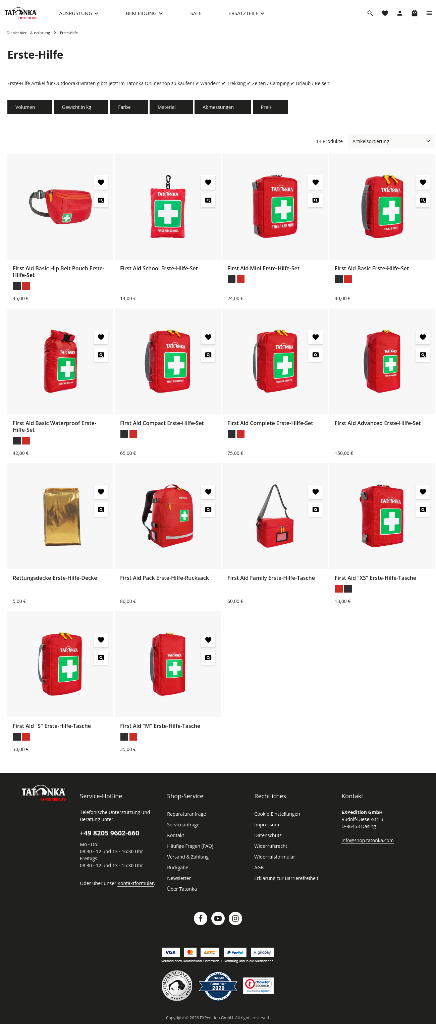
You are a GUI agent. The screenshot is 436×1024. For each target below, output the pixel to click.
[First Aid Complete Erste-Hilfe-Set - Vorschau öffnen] (315, 359)
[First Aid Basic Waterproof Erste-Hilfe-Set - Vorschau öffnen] (101, 359)
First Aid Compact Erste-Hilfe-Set (162, 427)
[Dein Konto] (399, 15)
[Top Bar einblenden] (429, 15)
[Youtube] (218, 922)
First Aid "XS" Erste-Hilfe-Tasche (376, 582)
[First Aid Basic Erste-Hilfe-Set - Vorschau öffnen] (423, 204)
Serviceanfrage (183, 828)
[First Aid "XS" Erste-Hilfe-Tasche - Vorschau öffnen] (423, 513)
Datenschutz (267, 839)
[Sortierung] (391, 145)
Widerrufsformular (272, 861)
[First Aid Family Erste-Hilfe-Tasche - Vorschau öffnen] (315, 513)
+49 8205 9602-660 (109, 837)
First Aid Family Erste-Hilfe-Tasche (271, 582)
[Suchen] (370, 15)
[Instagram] (235, 922)
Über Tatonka (181, 893)
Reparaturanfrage (185, 818)
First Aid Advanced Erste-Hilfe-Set (378, 427)
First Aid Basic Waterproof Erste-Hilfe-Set (55, 430)
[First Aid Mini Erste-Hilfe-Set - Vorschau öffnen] (315, 204)
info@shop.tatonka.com (366, 844)
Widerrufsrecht (269, 850)
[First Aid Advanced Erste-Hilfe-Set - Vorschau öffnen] (423, 359)
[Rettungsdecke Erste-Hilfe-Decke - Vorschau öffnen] (101, 513)
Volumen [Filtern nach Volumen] (29, 111)
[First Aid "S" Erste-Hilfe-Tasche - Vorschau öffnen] (101, 662)
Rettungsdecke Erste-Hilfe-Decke (55, 582)
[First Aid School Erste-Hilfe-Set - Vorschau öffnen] (208, 204)
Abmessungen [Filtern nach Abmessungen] (218, 111)
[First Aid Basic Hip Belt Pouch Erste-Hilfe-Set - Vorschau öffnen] (101, 204)
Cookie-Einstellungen (276, 818)
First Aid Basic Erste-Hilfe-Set (373, 272)
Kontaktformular (132, 887)
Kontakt (175, 839)
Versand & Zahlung (187, 861)
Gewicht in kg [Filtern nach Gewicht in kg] (79, 111)
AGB (259, 871)
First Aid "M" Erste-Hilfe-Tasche (160, 730)
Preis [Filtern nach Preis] (265, 111)
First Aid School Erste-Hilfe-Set (160, 272)
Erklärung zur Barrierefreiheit (284, 882)
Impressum (265, 828)
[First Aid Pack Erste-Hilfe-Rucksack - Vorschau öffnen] (208, 513)
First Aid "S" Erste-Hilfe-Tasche (53, 730)
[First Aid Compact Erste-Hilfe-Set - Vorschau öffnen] (208, 359)
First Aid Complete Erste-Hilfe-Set (270, 427)
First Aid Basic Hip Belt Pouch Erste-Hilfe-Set (59, 275)
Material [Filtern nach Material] (168, 111)
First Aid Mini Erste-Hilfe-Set (263, 272)
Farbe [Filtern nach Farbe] (127, 111)
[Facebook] (200, 922)
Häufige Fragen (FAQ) (190, 850)
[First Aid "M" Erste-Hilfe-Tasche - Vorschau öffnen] (208, 662)
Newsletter (178, 882)
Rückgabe (177, 871)
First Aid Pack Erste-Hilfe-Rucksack (165, 582)
